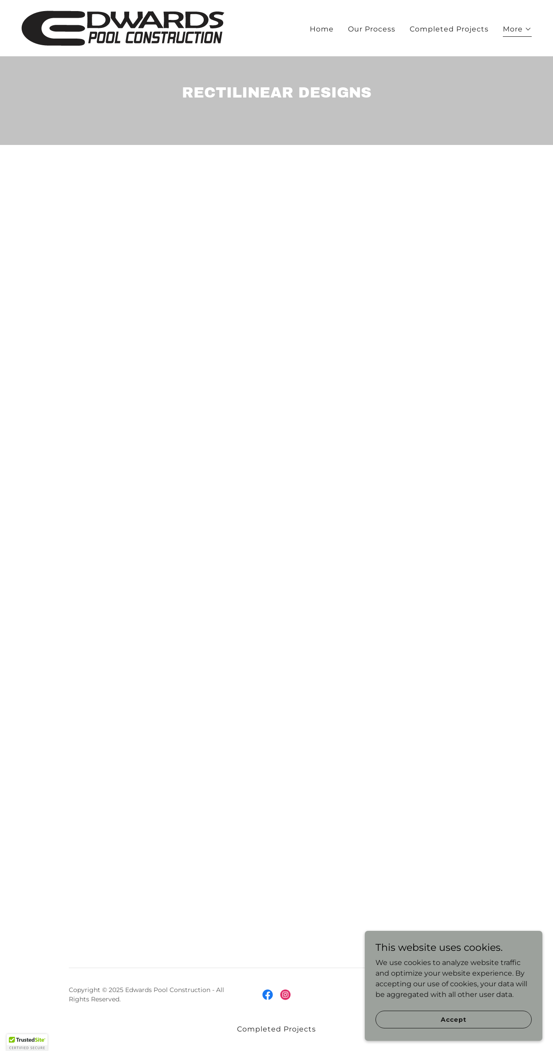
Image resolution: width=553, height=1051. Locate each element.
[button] (517, 30)
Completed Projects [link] (449, 29)
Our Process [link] (371, 29)
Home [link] (322, 29)
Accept (453, 1019)
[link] (123, 27)
